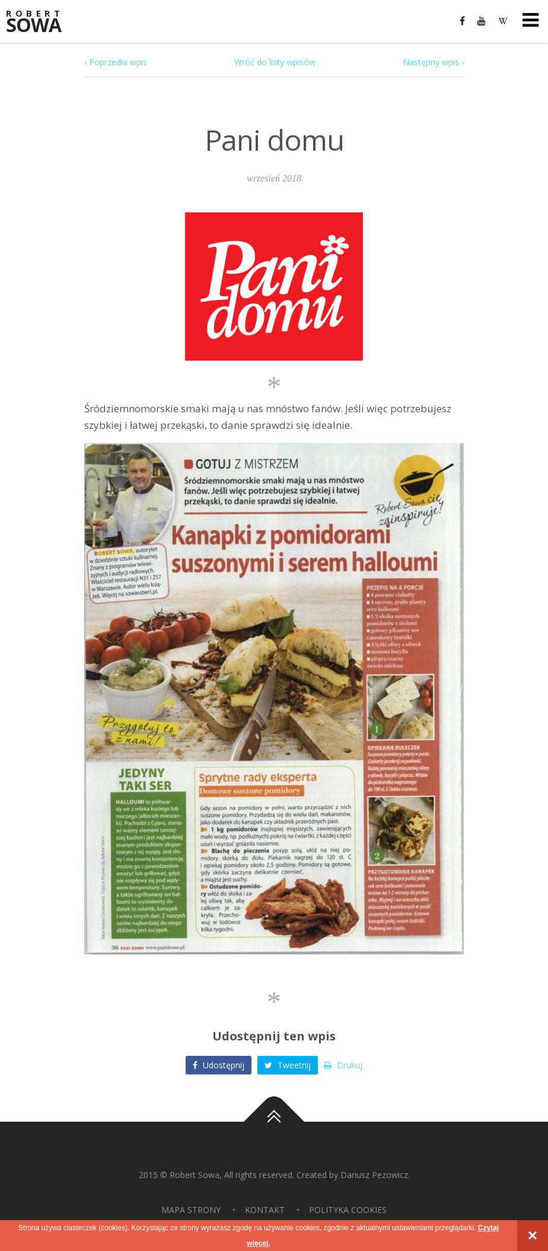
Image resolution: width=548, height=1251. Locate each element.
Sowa (41, 22)
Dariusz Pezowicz (374, 1174)
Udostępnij (218, 1065)
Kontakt (265, 1209)
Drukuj (343, 1065)
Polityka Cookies (348, 1209)
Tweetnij (288, 1065)
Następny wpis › (433, 62)
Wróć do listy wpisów (275, 62)
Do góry (274, 1121)
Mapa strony (191, 1209)
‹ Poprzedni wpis (115, 62)
